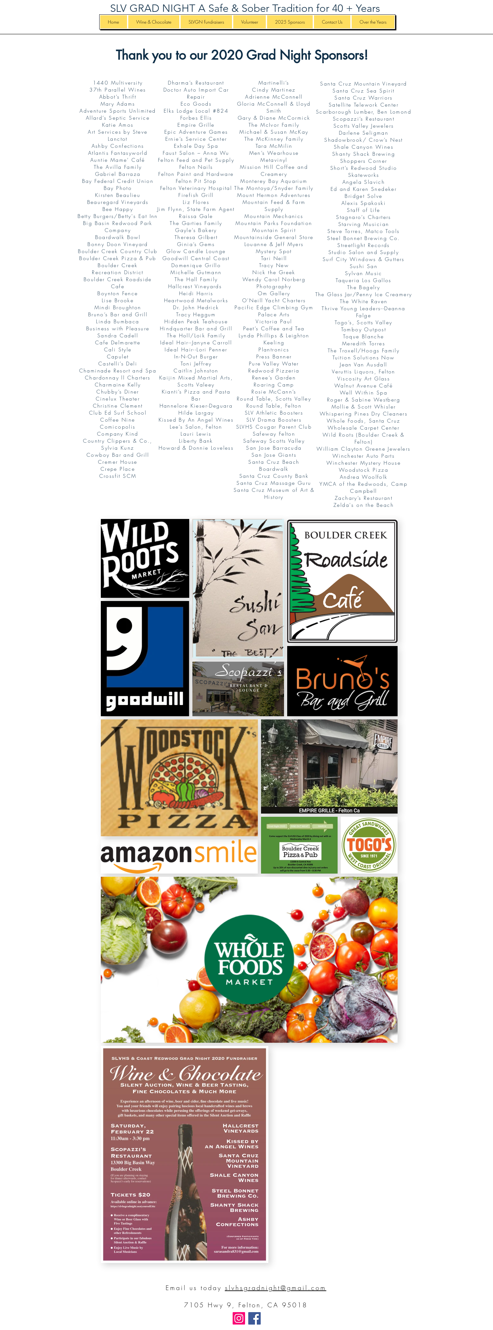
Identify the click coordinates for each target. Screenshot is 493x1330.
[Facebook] (254, 1318)
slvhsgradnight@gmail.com (275, 1287)
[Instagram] (239, 1318)
